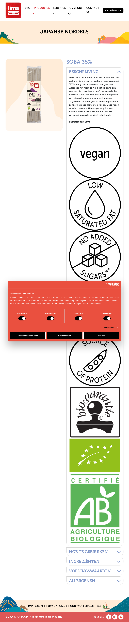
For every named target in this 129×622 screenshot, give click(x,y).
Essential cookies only (28, 336)
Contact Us (92, 9)
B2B (98, 605)
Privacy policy (56, 605)
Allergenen (95, 580)
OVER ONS (75, 7)
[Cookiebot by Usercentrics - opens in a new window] (108, 284)
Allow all (101, 336)
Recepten (59, 7)
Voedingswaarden (95, 571)
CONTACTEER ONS (82, 605)
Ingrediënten (95, 561)
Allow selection (64, 336)
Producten (42, 7)
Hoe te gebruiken (95, 551)
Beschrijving (95, 71)
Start (28, 9)
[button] (33, 12)
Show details (109, 328)
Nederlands (112, 10)
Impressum (35, 605)
